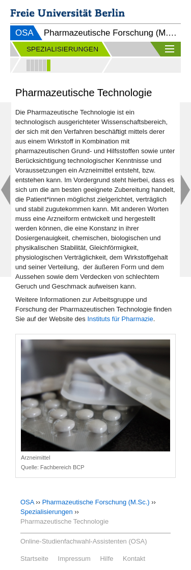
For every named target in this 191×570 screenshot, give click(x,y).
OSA (24, 33)
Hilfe (106, 558)
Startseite (34, 558)
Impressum (74, 558)
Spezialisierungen (46, 512)
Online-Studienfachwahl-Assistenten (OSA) (83, 541)
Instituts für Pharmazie (120, 319)
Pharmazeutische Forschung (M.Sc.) (96, 502)
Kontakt (134, 558)
